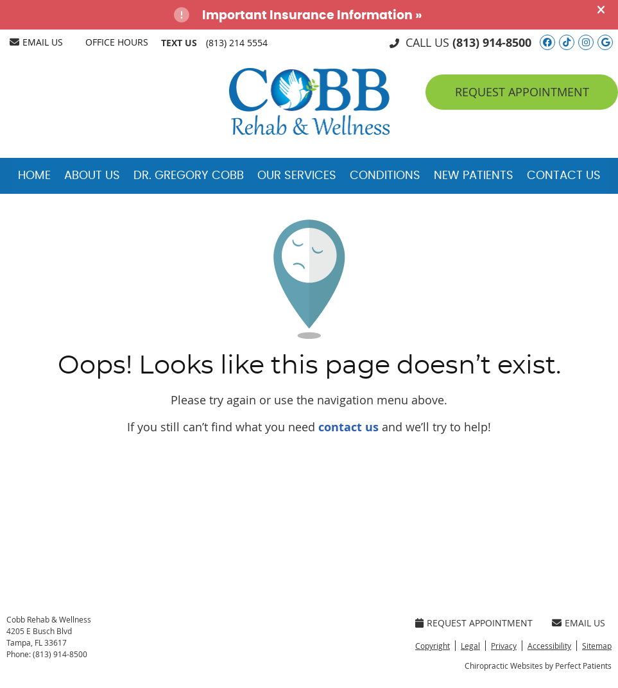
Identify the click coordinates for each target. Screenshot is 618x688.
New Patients (473, 176)
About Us (92, 176)
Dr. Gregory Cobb (188, 176)
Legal (470, 646)
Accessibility (549, 646)
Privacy (504, 646)
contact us (348, 427)
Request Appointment (522, 91)
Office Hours (116, 42)
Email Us (36, 42)
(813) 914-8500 (491, 43)
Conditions (385, 176)
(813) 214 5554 (237, 43)
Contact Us (564, 176)
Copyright (432, 646)
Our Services (296, 176)
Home (34, 176)
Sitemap (597, 646)
